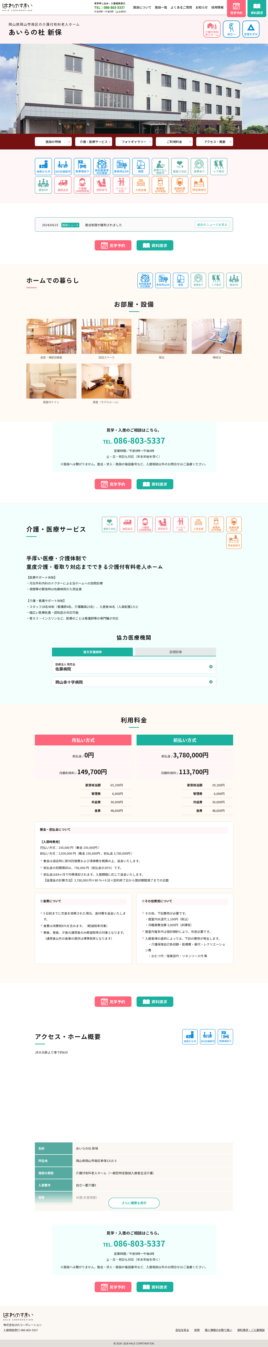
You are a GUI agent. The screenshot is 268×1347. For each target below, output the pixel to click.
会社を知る (182, 1330)
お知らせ (202, 7)
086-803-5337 (29, 1330)
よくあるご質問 (181, 7)
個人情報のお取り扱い (218, 1330)
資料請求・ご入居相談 (251, 1330)
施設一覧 (161, 7)
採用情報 (217, 7)
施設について (142, 7)
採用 (197, 1330)
